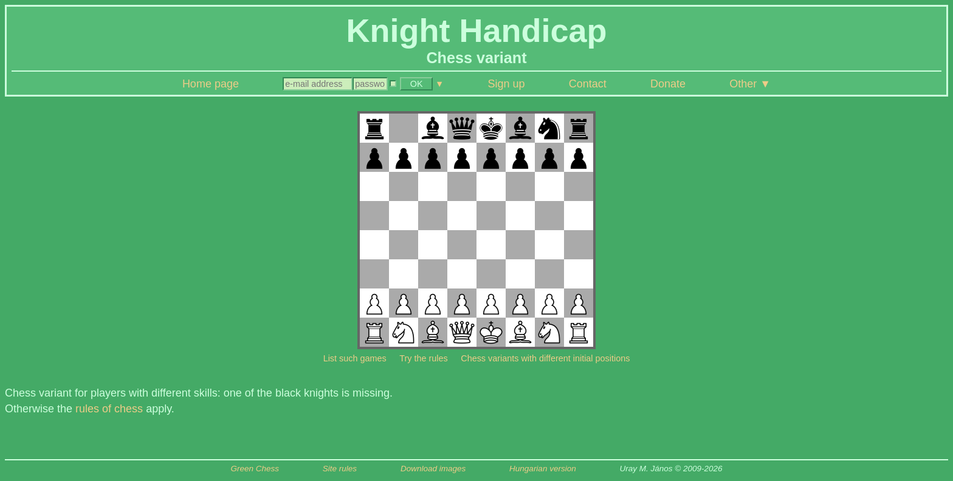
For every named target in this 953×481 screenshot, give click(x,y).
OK (416, 84)
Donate (668, 84)
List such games (355, 358)
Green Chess (254, 468)
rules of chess (109, 409)
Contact (588, 84)
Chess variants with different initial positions (545, 358)
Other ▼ (750, 84)
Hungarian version (542, 468)
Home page (210, 84)
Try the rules (423, 358)
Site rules (340, 468)
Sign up (506, 84)
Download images (433, 468)
